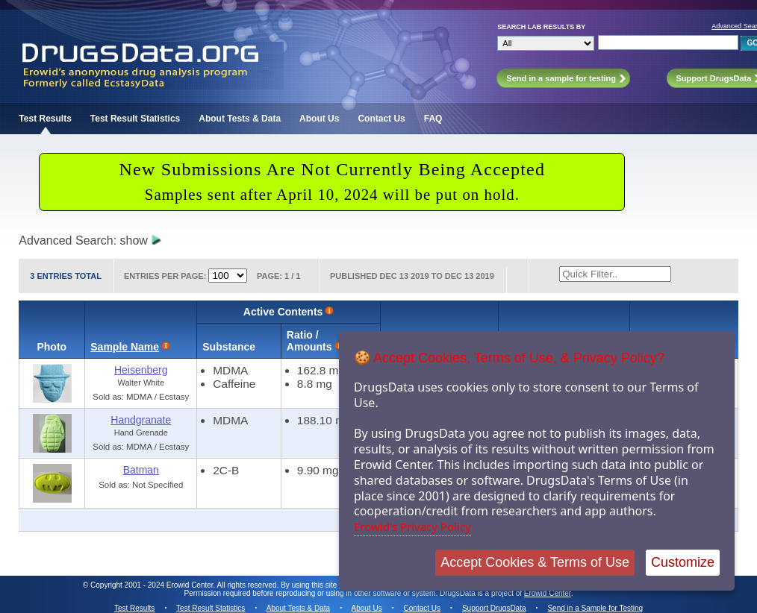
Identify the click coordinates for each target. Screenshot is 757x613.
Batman (141, 470)
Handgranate (140, 420)
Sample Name (124, 347)
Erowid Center (547, 593)
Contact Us (381, 118)
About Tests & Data (240, 118)
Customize (682, 562)
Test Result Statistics (135, 118)
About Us (319, 118)
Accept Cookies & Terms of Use (534, 562)
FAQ (433, 118)
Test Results (45, 118)
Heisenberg (141, 370)
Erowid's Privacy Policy (412, 526)
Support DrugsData (494, 608)
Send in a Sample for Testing (595, 608)
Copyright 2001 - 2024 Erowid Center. (152, 585)
